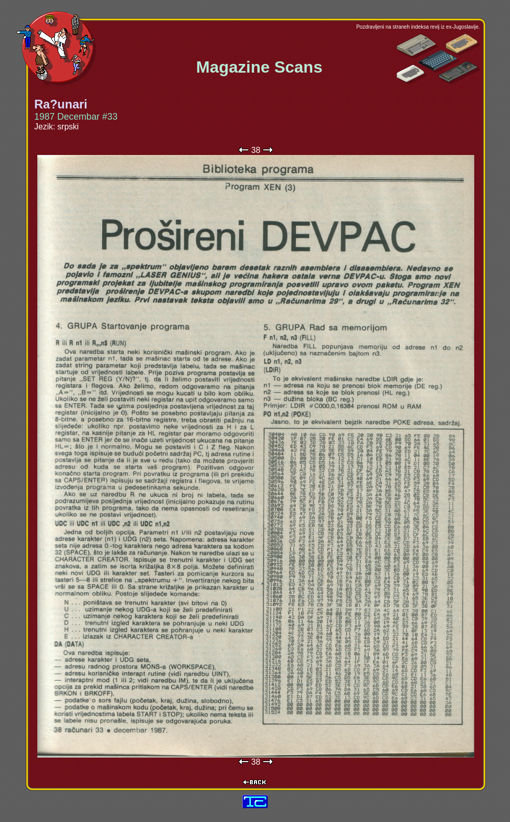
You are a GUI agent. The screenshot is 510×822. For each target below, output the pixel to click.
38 (256, 150)
